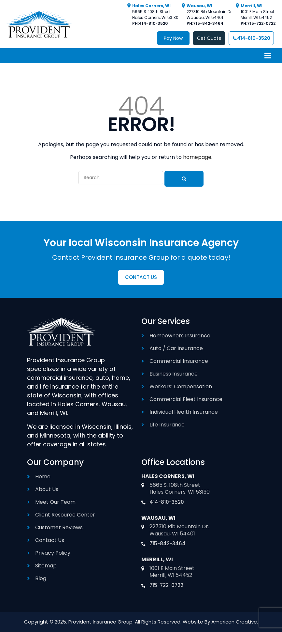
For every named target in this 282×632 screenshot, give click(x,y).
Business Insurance (173, 374)
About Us (46, 489)
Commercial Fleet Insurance (185, 399)
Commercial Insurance (178, 361)
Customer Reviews (59, 527)
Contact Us (49, 540)
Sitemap (46, 565)
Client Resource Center (65, 514)
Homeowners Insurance (179, 335)
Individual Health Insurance (183, 412)
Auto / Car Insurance (176, 348)
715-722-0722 (261, 23)
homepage (197, 157)
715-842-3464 (208, 23)
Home (42, 476)
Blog (40, 578)
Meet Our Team (55, 502)
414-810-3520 (153, 23)
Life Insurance (167, 424)
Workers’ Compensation (180, 386)
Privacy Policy (52, 553)
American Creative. (234, 621)
